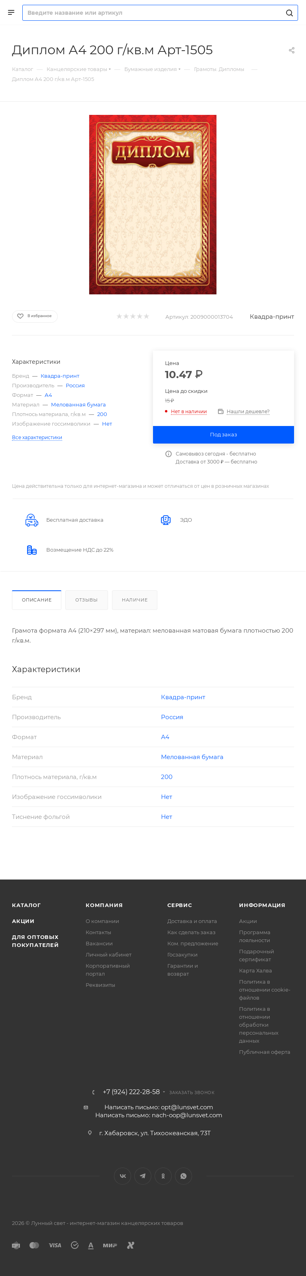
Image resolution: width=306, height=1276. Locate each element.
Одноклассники (163, 1176)
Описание (36, 600)
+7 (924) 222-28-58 (131, 1092)
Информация (262, 905)
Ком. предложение (192, 943)
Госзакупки (182, 954)
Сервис (179, 905)
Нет (107, 423)
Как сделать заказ (191, 932)
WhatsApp (183, 1176)
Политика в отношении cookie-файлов (264, 989)
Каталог (26, 905)
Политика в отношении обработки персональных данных (259, 1025)
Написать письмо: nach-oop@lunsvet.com (158, 1115)
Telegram (142, 1176)
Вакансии (99, 943)
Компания (104, 905)
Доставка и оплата (192, 921)
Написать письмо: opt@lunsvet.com (158, 1107)
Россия (75, 385)
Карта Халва (255, 970)
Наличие (135, 600)
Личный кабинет (108, 954)
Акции (23, 921)
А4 (48, 395)
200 (102, 414)
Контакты (98, 932)
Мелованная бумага (78, 404)
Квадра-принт (272, 316)
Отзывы (86, 600)
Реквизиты (100, 985)
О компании (102, 921)
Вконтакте (122, 1176)
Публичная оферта (264, 1052)
